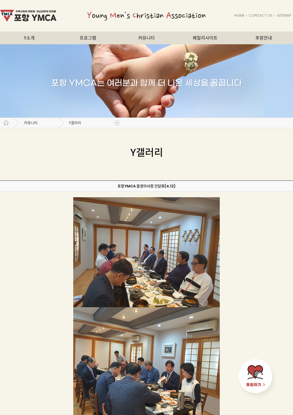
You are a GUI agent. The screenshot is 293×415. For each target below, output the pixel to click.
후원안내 (263, 37)
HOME (239, 15)
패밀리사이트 (205, 37)
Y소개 (29, 37)
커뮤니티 (31, 122)
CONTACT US (260, 15)
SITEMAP (284, 15)
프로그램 (88, 37)
